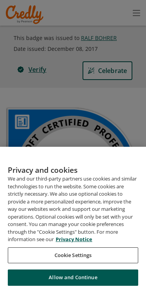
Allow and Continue (73, 277)
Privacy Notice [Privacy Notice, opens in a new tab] (74, 239)
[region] (73, 219)
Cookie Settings (73, 255)
